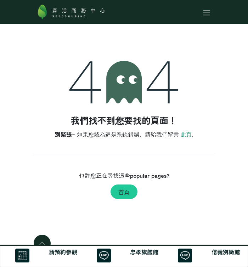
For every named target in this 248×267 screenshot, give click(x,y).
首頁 (124, 192)
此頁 (186, 134)
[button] (42, 243)
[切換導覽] (206, 12)
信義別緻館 (226, 252)
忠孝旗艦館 (144, 252)
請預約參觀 (63, 252)
